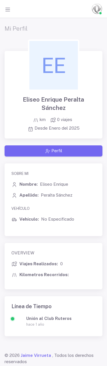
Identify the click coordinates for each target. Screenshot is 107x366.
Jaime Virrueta (36, 355)
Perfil (53, 150)
